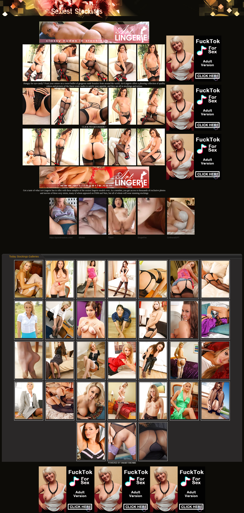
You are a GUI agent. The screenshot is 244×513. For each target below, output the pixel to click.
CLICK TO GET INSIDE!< (94, 127)
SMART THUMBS (128, 463)
